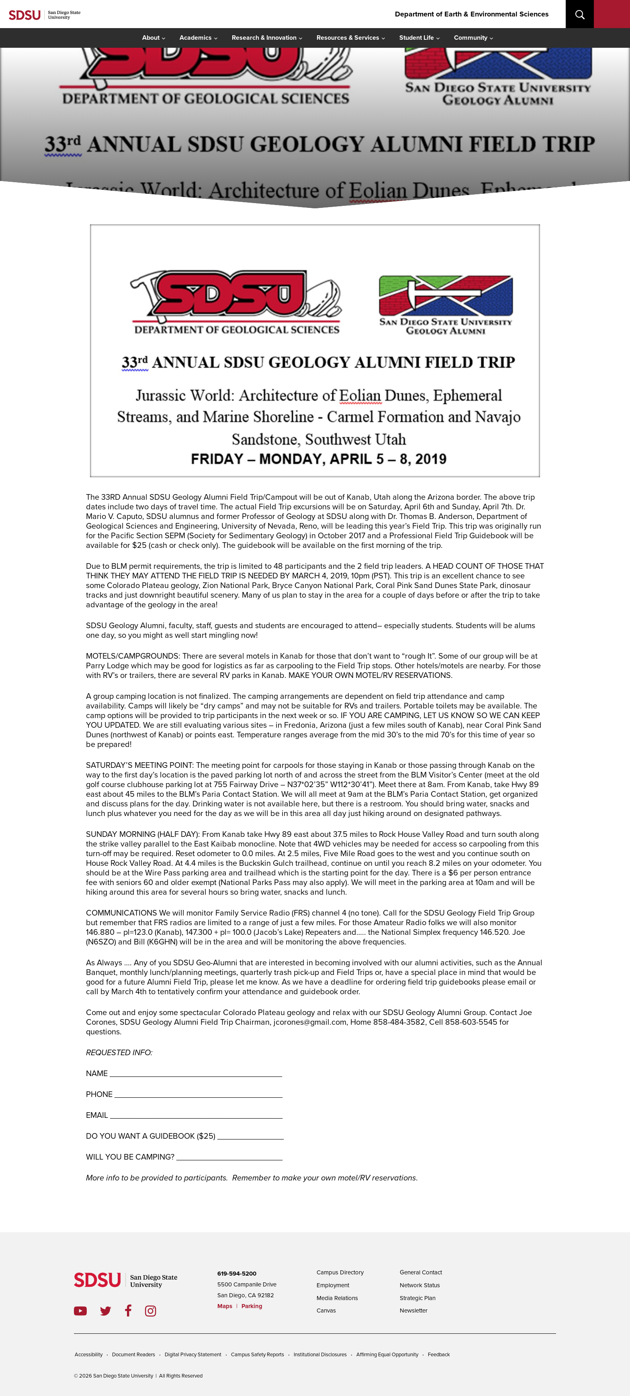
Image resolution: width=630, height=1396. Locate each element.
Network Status (420, 1285)
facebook (135, 1310)
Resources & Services (348, 38)
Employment (333, 1285)
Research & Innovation (264, 38)
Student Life (416, 38)
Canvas (326, 1310)
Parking (251, 1306)
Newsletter (414, 1310)
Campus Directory (340, 1272)
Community (470, 38)
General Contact (421, 1272)
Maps (224, 1306)
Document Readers (133, 1354)
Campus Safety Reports (257, 1354)
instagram (157, 1310)
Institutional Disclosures (320, 1354)
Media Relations (337, 1298)
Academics (196, 38)
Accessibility (88, 1354)
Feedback (439, 1354)
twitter (112, 1310)
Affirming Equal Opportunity (387, 1354)
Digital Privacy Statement (193, 1354)
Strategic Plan (418, 1298)
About (151, 38)
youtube (80, 1310)
